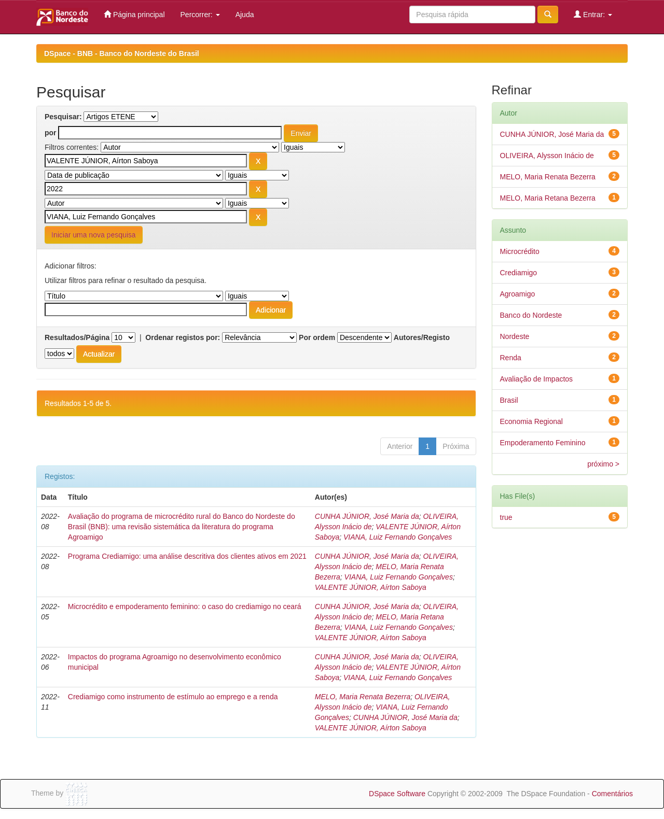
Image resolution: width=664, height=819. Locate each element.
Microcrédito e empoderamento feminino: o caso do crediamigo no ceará (184, 606)
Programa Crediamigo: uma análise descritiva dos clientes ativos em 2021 (187, 556)
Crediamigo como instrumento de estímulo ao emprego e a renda (173, 697)
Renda (510, 358)
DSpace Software (397, 793)
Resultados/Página (77, 337)
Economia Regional (531, 421)
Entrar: (593, 14)
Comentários (612, 793)
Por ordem (317, 337)
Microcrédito (520, 251)
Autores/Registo (422, 337)
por (51, 133)
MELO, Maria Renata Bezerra (362, 697)
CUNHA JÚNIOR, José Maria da (367, 516)
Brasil (509, 400)
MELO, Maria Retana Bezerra (548, 198)
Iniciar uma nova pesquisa (93, 235)
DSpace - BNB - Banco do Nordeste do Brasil (121, 53)
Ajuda (245, 14)
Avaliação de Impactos (536, 379)
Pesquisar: (63, 116)
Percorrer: (200, 14)
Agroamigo (517, 294)
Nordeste (515, 336)
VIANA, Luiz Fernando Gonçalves (397, 537)
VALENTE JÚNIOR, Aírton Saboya (370, 587)
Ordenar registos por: (182, 337)
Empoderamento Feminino (543, 443)
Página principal (134, 14)
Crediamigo (518, 273)
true (506, 517)
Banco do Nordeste (531, 315)
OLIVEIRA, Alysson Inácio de (547, 155)
